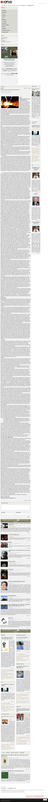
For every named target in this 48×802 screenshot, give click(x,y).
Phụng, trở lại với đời (11, 595)
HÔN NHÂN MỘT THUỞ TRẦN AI (22, 637)
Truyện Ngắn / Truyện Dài (20, 635)
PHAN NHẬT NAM (24, 741)
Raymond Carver (3, 38)
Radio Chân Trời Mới (4, 37)
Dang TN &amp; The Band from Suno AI (6, 692)
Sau (28, 88)
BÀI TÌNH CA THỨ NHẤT (6, 703)
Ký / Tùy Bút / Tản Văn (5, 714)
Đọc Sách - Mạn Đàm (14, 752)
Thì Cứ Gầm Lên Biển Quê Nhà (13, 534)
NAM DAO (10, 544)
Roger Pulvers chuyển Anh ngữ (5, 41)
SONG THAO (10, 597)
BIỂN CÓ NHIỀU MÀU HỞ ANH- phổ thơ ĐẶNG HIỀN (36, 157)
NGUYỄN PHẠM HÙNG (12, 526)
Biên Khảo (3, 635)
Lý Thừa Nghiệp (10, 536)
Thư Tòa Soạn (34, 86)
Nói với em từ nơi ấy (11, 561)
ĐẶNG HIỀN (4, 704)
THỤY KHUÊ (6, 675)
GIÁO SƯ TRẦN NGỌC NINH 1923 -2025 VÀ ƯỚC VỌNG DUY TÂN (7, 638)
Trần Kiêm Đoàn (27, 712)
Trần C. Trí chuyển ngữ (7, 708)
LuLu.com (15, 68)
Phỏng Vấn (18, 706)
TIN (32, 165)
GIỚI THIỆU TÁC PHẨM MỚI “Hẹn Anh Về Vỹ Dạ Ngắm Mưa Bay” (12, 770)
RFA (1, 39)
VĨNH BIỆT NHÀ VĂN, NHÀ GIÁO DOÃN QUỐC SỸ (36, 168)
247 (14, 520)
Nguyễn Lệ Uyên (10, 583)
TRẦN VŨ (20, 741)
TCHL (36, 179)
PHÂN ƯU (36, 193)
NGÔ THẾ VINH (11, 758)
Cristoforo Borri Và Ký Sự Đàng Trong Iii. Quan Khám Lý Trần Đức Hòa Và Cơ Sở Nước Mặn (7, 670)
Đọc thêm (28, 532)
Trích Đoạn (8, 752)
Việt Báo (36, 232)
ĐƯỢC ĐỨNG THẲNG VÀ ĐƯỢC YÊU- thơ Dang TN (36, 152)
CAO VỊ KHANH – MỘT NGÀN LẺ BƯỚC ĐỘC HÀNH (22, 667)
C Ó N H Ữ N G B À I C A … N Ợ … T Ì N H (7, 717)
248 (15, 520)
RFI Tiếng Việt (3, 40)
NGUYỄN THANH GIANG (12, 553)
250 (19, 520)
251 (21, 520)
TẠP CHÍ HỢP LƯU (11, 620)
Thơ (2, 682)
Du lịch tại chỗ (10, 569)
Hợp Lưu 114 (10, 617)
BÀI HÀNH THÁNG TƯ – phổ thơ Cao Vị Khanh (7, 685)
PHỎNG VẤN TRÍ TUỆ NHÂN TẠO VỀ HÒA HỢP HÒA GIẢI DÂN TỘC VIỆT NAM (22, 710)
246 (12, 520)
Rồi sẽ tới (10, 542)
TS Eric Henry (16, 758)
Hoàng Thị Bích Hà (6, 749)
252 (23, 520)
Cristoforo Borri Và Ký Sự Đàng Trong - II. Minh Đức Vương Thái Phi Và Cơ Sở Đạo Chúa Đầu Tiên (7, 674)
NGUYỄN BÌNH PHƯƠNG (12, 563)
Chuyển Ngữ (22, 752)
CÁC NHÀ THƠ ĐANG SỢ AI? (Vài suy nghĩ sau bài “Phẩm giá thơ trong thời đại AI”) (22, 695)
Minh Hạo (19, 696)
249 (17, 520)
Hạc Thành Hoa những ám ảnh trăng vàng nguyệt (16, 581)
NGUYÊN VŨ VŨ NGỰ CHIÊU (5, 92)
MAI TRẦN (19, 739)
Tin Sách (3, 752)
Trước (26, 88)
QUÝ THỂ (9, 571)
